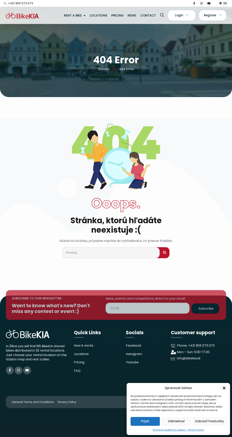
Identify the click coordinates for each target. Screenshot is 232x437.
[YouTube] (27, 370)
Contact (148, 15)
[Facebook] (10, 370)
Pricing (117, 15)
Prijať (145, 421)
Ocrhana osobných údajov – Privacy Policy (178, 429)
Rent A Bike (75, 15)
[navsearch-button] (162, 15)
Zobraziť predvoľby (209, 421)
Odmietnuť (176, 421)
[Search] (164, 252)
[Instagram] (18, 370)
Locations (98, 15)
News (132, 15)
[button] (224, 388)
